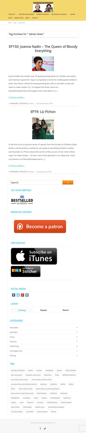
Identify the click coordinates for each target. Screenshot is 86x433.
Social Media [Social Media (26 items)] (27, 407)
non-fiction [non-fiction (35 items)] (26, 398)
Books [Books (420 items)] (57, 375)
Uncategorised (16, 351)
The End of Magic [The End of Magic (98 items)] (17, 411)
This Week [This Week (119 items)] (29, 411)
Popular (43, 310)
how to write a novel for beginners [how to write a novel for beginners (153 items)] (47, 389)
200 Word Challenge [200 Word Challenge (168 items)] (18, 370)
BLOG (10, 18)
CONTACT (35, 18)
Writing (13, 355)
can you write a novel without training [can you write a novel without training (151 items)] (24, 384)
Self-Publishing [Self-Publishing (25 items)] (52, 402)
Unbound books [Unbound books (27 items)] (42, 411)
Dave (32, 103)
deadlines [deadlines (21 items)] (53, 384)
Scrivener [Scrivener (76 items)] (40, 402)
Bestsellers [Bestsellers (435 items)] (48, 375)
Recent (65, 310)
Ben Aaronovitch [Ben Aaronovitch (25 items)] (16, 375)
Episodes (14, 103)
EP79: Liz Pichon (43, 111)
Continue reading (16, 97)
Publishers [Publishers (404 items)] (67, 398)
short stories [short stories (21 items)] (15, 407)
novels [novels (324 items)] (36, 398)
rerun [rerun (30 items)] (22, 402)
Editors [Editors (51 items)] (71, 384)
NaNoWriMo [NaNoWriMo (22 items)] (15, 398)
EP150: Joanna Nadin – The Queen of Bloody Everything (43, 48)
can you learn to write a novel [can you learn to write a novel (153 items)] (42, 379)
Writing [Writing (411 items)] (53, 411)
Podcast (23, 103)
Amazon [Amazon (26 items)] (39, 370)
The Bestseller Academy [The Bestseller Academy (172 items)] (56, 407)
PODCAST (12, 14)
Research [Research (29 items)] (30, 402)
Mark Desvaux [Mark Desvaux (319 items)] (41, 393)
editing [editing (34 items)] (62, 384)
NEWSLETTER (18, 18)
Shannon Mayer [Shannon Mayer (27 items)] (66, 402)
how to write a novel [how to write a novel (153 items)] (25, 389)
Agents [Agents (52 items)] (30, 370)
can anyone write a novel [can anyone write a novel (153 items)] (19, 379)
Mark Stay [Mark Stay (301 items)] (63, 393)
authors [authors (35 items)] (59, 370)
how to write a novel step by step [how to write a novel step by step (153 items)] (22, 393)
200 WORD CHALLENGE (58, 14)
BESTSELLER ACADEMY (26, 14)
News (12, 337)
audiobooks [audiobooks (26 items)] (49, 370)
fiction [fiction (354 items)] (13, 389)
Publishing (14, 346)
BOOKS (72, 14)
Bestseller (14, 327)
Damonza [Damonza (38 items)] (43, 384)
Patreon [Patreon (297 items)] (44, 398)
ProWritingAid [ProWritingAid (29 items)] (55, 398)
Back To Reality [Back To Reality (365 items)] (71, 370)
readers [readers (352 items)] (13, 402)
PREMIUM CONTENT (42, 14)
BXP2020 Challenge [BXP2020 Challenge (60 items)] (69, 375)
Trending (21, 310)
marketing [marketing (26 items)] (53, 393)
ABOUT (27, 18)
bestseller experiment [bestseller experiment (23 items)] (33, 375)
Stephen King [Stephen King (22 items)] (39, 407)
